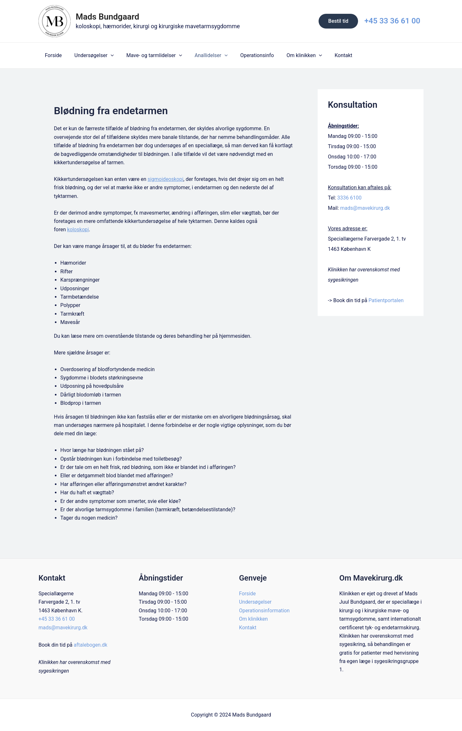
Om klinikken (291, 55)
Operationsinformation (264, 611)
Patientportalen (386, 300)
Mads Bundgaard (107, 16)
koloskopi (78, 229)
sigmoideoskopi (166, 179)
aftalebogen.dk (91, 645)
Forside (52, 55)
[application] (107, 55)
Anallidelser (202, 55)
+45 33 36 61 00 (392, 20)
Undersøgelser (90, 55)
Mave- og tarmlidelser (148, 55)
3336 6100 (349, 198)
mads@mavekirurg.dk (365, 208)
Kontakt (328, 55)
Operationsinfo (246, 55)
